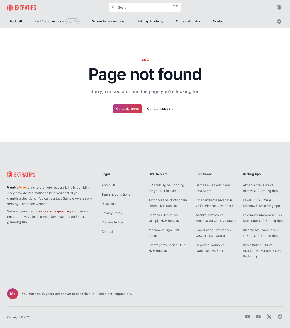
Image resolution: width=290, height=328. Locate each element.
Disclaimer (109, 204)
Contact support (162, 108)
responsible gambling (55, 211)
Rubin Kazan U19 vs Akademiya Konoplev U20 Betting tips (262, 250)
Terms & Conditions (116, 194)
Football (16, 21)
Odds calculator (188, 21)
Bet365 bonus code (57, 21)
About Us (108, 185)
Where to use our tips (108, 21)
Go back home (127, 108)
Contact (219, 21)
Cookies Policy (112, 222)
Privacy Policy (112, 213)
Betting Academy (150, 21)
